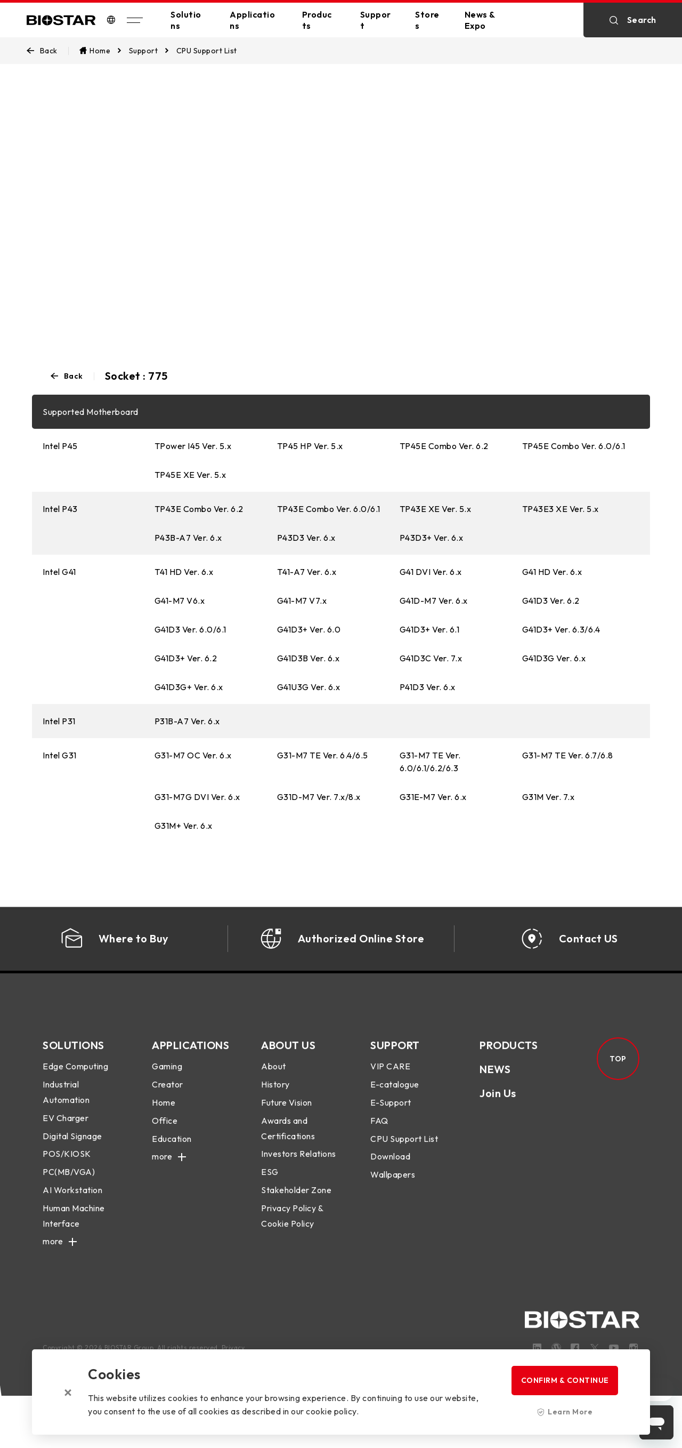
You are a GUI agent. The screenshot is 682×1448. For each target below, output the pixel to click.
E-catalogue (394, 1097)
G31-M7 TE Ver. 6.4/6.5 (322, 755)
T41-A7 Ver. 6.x (307, 571)
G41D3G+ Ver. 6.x (189, 687)
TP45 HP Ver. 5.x (310, 446)
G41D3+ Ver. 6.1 (430, 629)
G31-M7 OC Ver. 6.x (193, 755)
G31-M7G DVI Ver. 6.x (197, 796)
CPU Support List (404, 1152)
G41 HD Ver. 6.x (552, 571)
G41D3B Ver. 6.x (308, 658)
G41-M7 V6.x (180, 600)
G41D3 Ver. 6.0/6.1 (190, 629)
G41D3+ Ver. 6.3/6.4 (561, 629)
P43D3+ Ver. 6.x (432, 537)
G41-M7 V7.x (302, 600)
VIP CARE (390, 1080)
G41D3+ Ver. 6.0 (309, 629)
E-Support (390, 1115)
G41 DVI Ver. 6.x (431, 571)
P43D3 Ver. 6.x (306, 537)
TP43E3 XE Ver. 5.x (560, 508)
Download (390, 1170)
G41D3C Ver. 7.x (431, 658)
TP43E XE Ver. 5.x (436, 508)
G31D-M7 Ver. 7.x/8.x (319, 796)
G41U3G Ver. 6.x (308, 687)
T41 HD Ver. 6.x (184, 571)
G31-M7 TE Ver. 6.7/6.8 (567, 755)
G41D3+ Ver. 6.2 (186, 658)
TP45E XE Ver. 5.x (190, 474)
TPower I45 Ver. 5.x (193, 446)
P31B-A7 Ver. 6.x (187, 721)
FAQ (379, 1134)
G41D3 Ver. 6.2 (551, 600)
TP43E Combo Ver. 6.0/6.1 (328, 508)
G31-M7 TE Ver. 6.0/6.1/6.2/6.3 (430, 761)
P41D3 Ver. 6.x (428, 687)
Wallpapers (392, 1187)
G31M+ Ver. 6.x (184, 825)
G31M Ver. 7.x (548, 796)
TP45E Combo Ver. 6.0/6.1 (574, 446)
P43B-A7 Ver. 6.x (188, 537)
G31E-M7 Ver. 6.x (433, 796)
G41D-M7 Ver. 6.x (434, 600)
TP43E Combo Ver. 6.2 (199, 508)
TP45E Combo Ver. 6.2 (444, 446)
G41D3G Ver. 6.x (554, 658)
